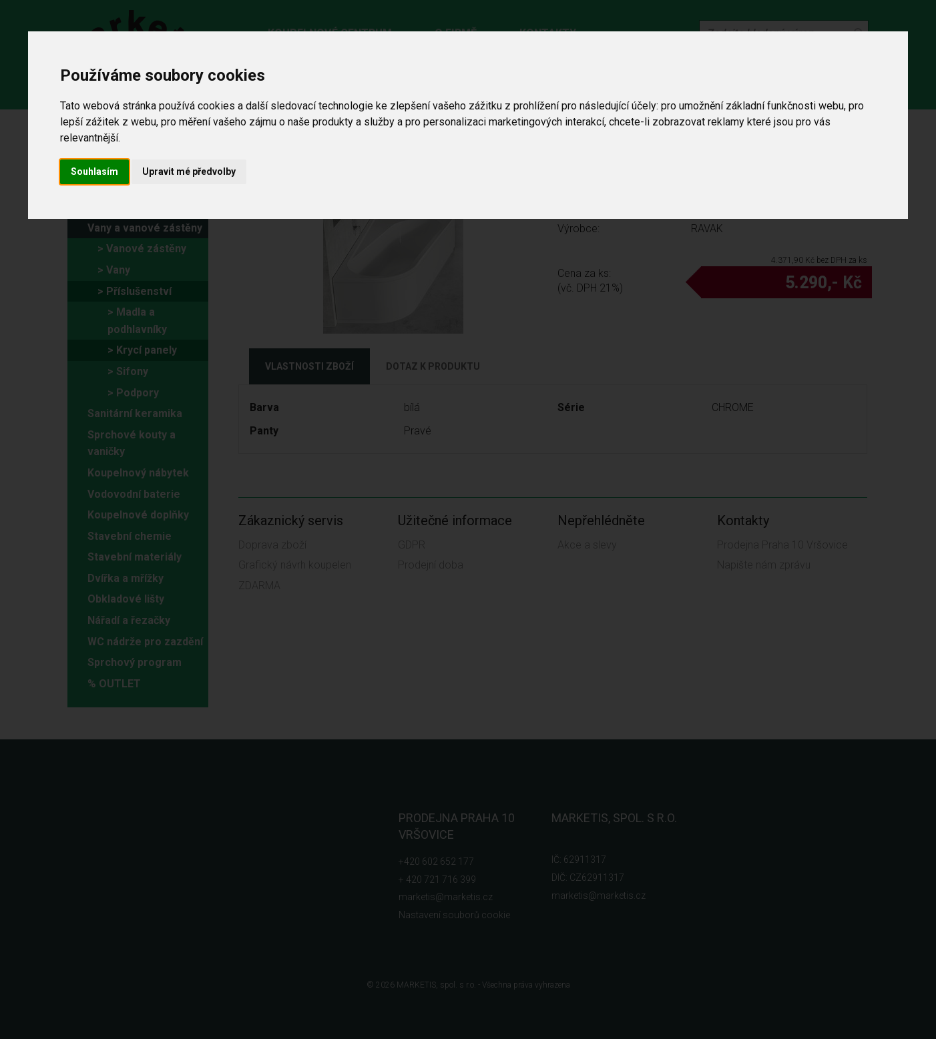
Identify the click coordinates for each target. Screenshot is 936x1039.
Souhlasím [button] (94, 171)
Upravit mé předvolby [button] (189, 171)
